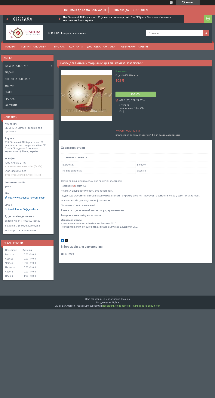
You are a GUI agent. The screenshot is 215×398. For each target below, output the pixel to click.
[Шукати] (206, 33)
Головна (10, 46)
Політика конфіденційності (146, 306)
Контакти (76, 46)
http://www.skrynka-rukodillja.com (26, 197)
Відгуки (9, 72)
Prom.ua (125, 299)
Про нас (59, 46)
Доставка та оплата (101, 46)
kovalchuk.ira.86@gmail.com (23, 209)
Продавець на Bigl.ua (107, 302)
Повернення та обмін (134, 46)
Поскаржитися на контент (116, 306)
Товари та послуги (33, 46)
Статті (8, 92)
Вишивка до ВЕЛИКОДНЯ (130, 10)
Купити (135, 94)
